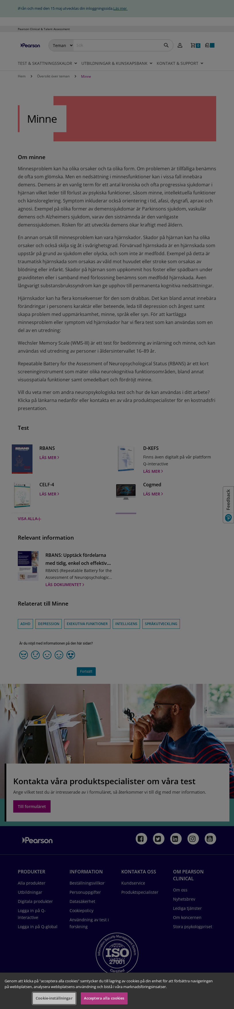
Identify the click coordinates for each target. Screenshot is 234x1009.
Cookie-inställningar (54, 998)
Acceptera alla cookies (104, 998)
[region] (117, 991)
